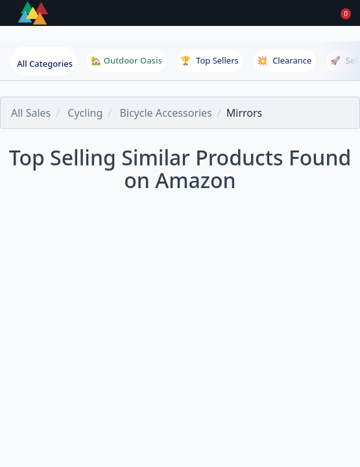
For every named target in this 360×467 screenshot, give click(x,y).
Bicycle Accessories (165, 113)
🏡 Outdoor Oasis (126, 60)
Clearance (284, 60)
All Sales (31, 113)
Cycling (84, 113)
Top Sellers (209, 60)
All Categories (45, 63)
